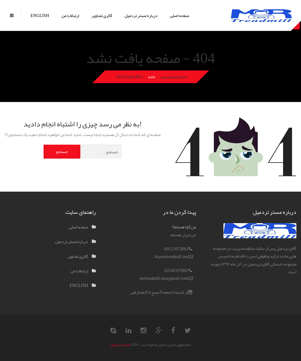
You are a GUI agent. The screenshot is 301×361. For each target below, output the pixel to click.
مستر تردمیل (120, 344)
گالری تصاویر (101, 15)
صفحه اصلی (179, 15)
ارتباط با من (70, 15)
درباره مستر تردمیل (141, 15)
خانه (151, 76)
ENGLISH (40, 15)
